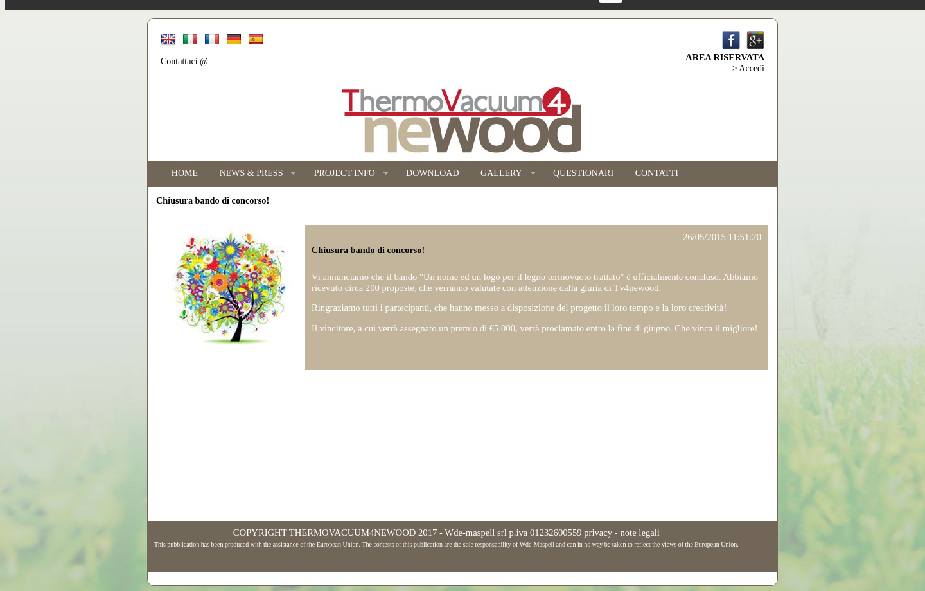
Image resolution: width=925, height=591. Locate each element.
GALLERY (502, 173)
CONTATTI (656, 173)
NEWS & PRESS (253, 173)
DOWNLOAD (432, 173)
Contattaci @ (184, 61)
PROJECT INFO (346, 173)
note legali (639, 532)
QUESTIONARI (583, 173)
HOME (185, 173)
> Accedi (748, 68)
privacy (598, 532)
